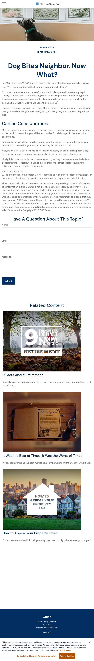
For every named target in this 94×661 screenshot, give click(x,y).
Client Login (47, 632)
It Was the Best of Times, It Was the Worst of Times (42, 456)
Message (6, 256)
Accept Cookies (67, 657)
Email (4, 240)
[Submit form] (8, 281)
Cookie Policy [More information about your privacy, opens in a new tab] (65, 652)
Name (5, 224)
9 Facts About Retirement (23, 375)
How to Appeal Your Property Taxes (30, 533)
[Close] (90, 644)
